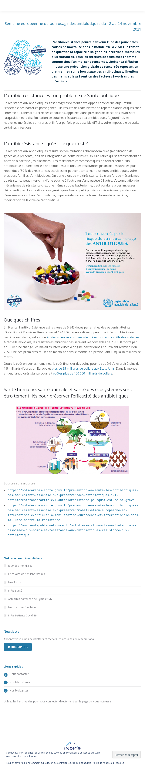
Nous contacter (19, 674)
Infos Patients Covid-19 (22, 615)
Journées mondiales (20, 565)
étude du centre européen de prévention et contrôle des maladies (93, 337)
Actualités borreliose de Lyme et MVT (31, 599)
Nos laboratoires (19, 682)
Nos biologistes (19, 690)
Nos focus (14, 582)
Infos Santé (15, 590)
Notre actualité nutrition (22, 607)
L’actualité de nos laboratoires (26, 574)
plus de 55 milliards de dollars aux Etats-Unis (83, 368)
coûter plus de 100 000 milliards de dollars (82, 373)
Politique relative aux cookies (108, 762)
